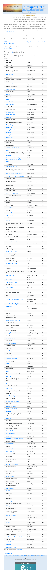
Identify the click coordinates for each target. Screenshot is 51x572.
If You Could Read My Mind (13, 304)
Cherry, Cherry (9, 125)
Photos (37, 9)
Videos (41, 9)
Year (23, 52)
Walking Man (9, 506)
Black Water (9, 94)
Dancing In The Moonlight (12, 148)
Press (34, 9)
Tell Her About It (10, 476)
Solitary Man (9, 436)
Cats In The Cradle (10, 114)
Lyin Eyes (8, 363)
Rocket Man (9, 418)
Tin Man (8, 490)
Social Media (34, 556)
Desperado (8, 155)
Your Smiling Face (10, 542)
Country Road (9, 135)
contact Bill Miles (8, 48)
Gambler (8, 220)
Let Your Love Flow (11, 338)
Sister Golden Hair (10, 433)
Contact (24, 9)
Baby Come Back (10, 84)
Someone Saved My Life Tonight (14, 438)
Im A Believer (9, 306)
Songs (31, 6)
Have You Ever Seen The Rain (13, 242)
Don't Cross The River (11, 166)
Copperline (8, 132)
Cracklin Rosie (9, 137)
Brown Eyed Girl (10, 102)
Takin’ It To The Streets (12, 464)
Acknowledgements (15, 555)
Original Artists (19, 549)
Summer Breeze (10, 443)
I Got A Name (9, 287)
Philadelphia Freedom (11, 408)
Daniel (7, 150)
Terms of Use (22, 556)
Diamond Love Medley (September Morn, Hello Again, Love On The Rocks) (15, 159)
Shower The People (11, 431)
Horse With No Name (11, 263)
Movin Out (8, 376)
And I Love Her (9, 74)
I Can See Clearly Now (11, 282)
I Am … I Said (9, 280)
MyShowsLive (28, 556)
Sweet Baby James (11, 449)
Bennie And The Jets (11, 89)
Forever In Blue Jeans (11, 213)
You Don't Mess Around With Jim (14, 537)
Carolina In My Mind (11, 112)
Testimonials (25, 12)
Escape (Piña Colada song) (13, 193)
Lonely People (9, 351)
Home (24, 6)
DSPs (18, 556)
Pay (14, 556)
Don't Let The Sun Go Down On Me (15, 176)
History (44, 6)
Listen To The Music (11, 343)
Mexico (8, 371)
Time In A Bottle (10, 488)
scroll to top (8, 553)
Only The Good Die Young (12, 401)
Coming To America (11, 130)
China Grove (9, 127)
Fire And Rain (9, 208)
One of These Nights (11, 396)
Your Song (8, 544)
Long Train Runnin (10, 356)
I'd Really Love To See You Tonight (15, 299)
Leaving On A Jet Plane (12, 333)
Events (40, 6)
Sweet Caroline (10, 451)
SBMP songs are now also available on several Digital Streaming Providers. (22, 42)
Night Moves (9, 388)
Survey (34, 12)
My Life (8, 383)
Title (14, 52)
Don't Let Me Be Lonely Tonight (14, 173)
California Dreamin (11, 104)
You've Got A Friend (11, 547)
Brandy (7, 99)
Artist (18, 52)
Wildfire (8, 522)
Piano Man (8, 411)
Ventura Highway (10, 501)
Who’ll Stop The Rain (11, 515)
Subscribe (29, 9)
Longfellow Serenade (11, 358)
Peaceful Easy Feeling (11, 406)
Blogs (30, 12)
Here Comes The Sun (11, 251)
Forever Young (9, 215)
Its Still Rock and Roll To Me (13, 320)
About (28, 6)
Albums (35, 6)
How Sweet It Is (10, 275)
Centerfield (8, 117)
